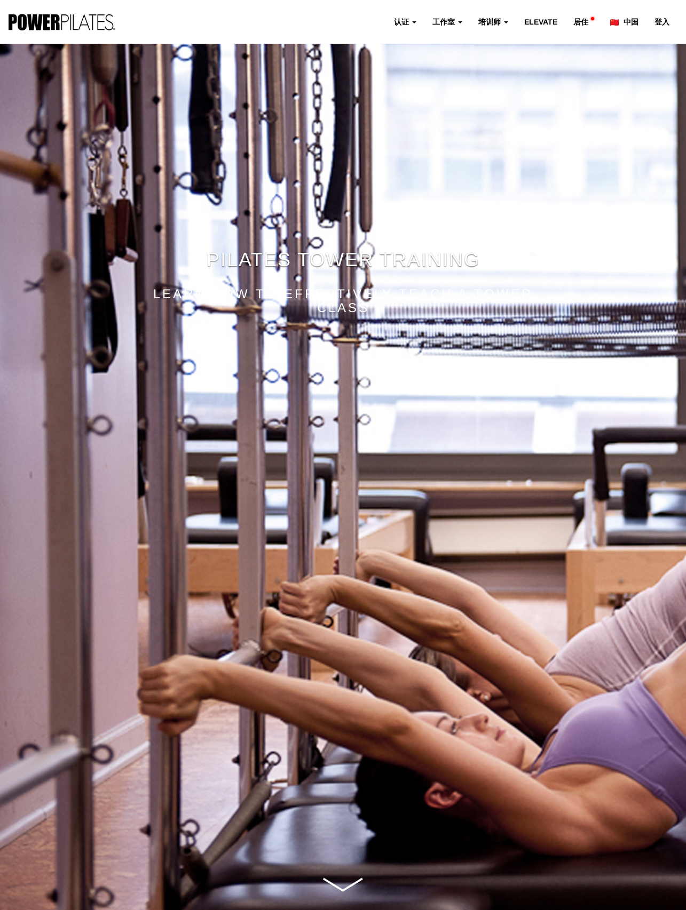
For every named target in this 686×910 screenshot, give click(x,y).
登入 (662, 22)
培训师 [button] (493, 22)
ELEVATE (540, 22)
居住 (583, 21)
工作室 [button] (447, 22)
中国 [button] (624, 22)
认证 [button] (405, 22)
